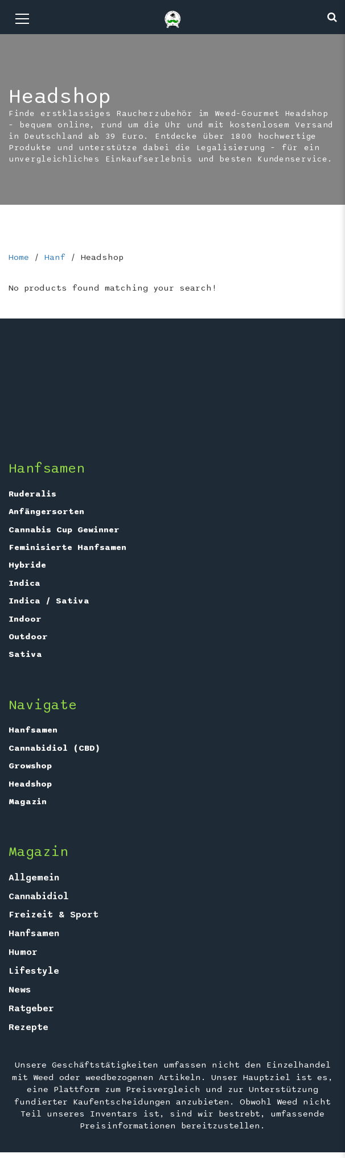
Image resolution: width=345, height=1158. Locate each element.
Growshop (30, 765)
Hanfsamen (33, 730)
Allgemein (34, 877)
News (20, 989)
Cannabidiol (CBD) (54, 748)
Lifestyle (34, 971)
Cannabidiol (39, 896)
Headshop (30, 784)
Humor (23, 952)
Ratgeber (31, 1008)
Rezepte (28, 1027)
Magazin (28, 801)
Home (19, 257)
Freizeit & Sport (53, 914)
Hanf (54, 257)
